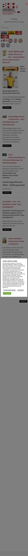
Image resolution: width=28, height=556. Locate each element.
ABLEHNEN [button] (20, 290)
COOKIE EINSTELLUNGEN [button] (9, 290)
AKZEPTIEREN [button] (7, 293)
